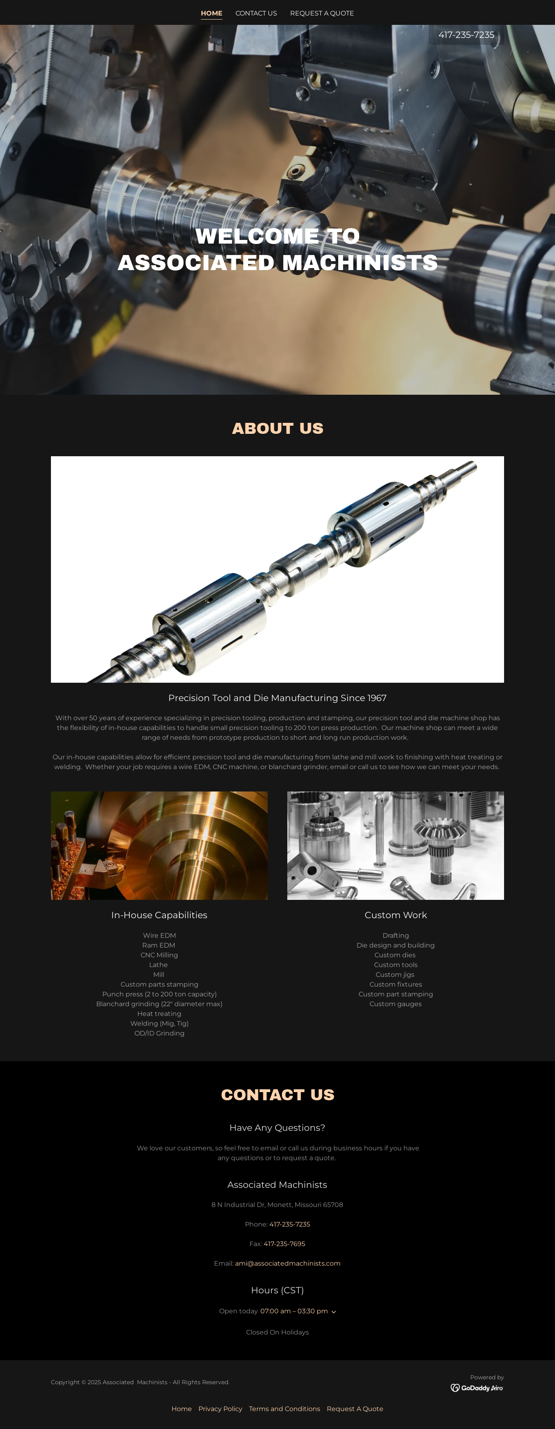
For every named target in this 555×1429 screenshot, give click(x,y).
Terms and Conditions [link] (284, 1409)
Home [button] (182, 1409)
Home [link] (211, 13)
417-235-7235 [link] (466, 34)
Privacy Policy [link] (220, 1409)
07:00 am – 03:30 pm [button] (294, 1311)
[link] (477, 1387)
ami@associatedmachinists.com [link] (288, 1263)
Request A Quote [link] (322, 13)
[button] (332, 1312)
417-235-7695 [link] (284, 1244)
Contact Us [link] (256, 13)
